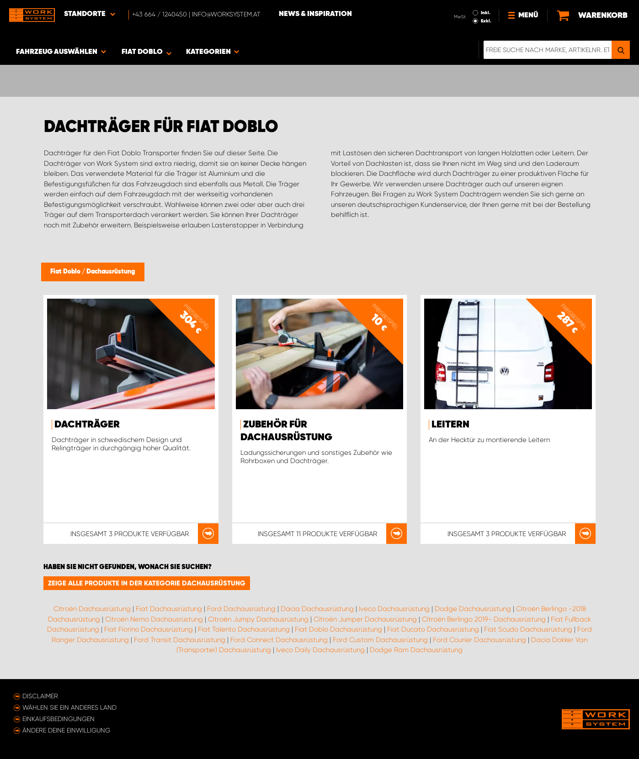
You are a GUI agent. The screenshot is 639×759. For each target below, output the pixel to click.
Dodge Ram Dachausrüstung (416, 650)
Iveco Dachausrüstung (394, 609)
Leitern (450, 425)
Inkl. (485, 13)
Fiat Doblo (66, 272)
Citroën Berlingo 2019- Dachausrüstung (484, 619)
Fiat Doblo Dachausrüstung (338, 629)
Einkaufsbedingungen (58, 718)
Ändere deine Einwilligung (66, 730)
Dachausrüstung (110, 272)
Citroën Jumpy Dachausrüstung (258, 619)
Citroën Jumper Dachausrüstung (365, 619)
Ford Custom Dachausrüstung (380, 640)
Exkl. (486, 21)
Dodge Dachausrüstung (473, 609)
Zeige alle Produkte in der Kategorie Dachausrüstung (146, 583)
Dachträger (87, 425)
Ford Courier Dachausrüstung (479, 640)
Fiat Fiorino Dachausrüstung (148, 629)
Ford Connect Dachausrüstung (279, 640)
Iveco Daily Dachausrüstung (320, 650)
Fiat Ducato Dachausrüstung (433, 629)
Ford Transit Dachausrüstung (179, 640)
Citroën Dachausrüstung (92, 609)
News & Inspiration (315, 14)
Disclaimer (40, 696)
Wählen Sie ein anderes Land (69, 707)
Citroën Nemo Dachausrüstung (154, 619)
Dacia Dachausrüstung (317, 609)
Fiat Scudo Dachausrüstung (528, 629)
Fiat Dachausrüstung (169, 609)
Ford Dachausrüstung (241, 609)
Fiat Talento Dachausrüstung (244, 629)
